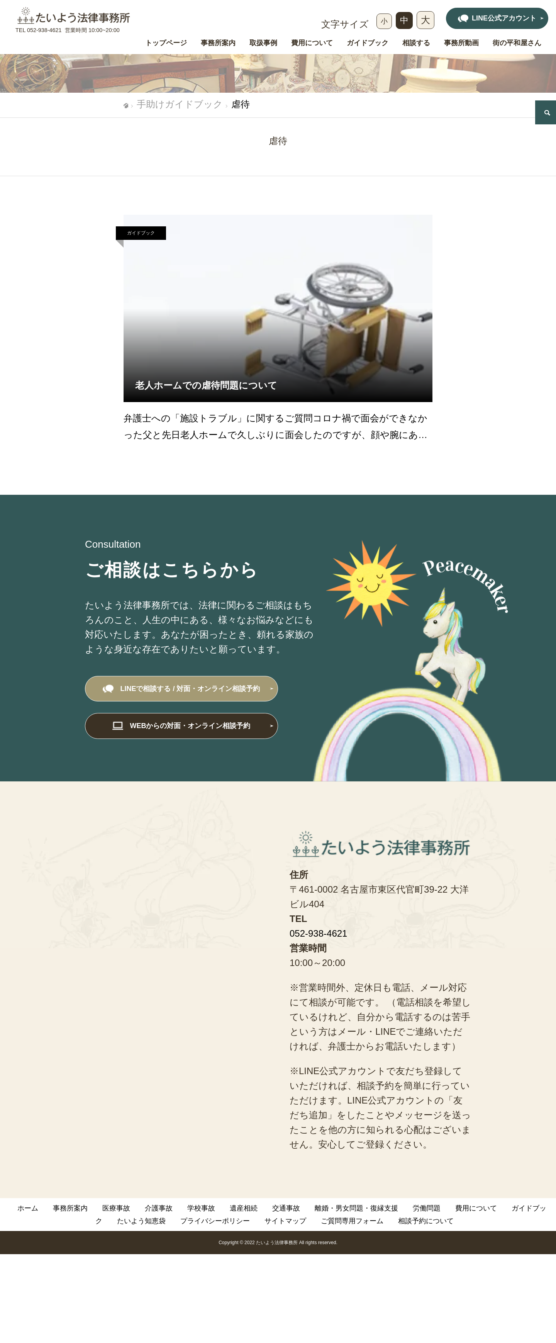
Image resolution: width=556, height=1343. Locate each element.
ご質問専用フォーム (352, 1221)
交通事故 (286, 1208)
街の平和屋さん (517, 43)
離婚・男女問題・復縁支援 (356, 1208)
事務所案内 (218, 43)
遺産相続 (244, 1208)
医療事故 (116, 1208)
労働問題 (427, 1208)
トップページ (166, 43)
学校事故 (201, 1208)
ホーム (27, 1208)
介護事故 (159, 1208)
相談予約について (426, 1221)
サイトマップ (285, 1221)
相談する (416, 43)
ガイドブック (367, 43)
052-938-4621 (44, 30)
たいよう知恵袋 (141, 1221)
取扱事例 (263, 43)
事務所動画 (461, 43)
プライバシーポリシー (215, 1221)
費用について (312, 43)
